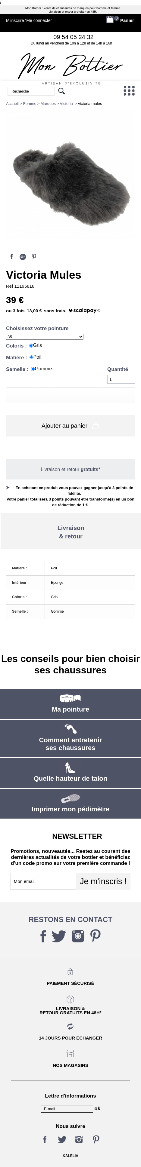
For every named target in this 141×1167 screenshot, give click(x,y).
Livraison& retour (71, 532)
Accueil (12, 103)
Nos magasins (70, 1065)
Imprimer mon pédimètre (70, 809)
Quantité (117, 369)
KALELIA (70, 1156)
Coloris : (17, 346)
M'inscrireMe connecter (29, 21)
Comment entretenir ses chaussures (70, 744)
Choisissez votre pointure (38, 328)
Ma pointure (70, 709)
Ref (10, 286)
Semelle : (18, 369)
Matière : (17, 357)
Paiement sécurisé (70, 983)
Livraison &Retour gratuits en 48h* (70, 1010)
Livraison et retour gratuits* (67, 12)
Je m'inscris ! (103, 881)
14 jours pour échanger (70, 1037)
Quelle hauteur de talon (70, 778)
